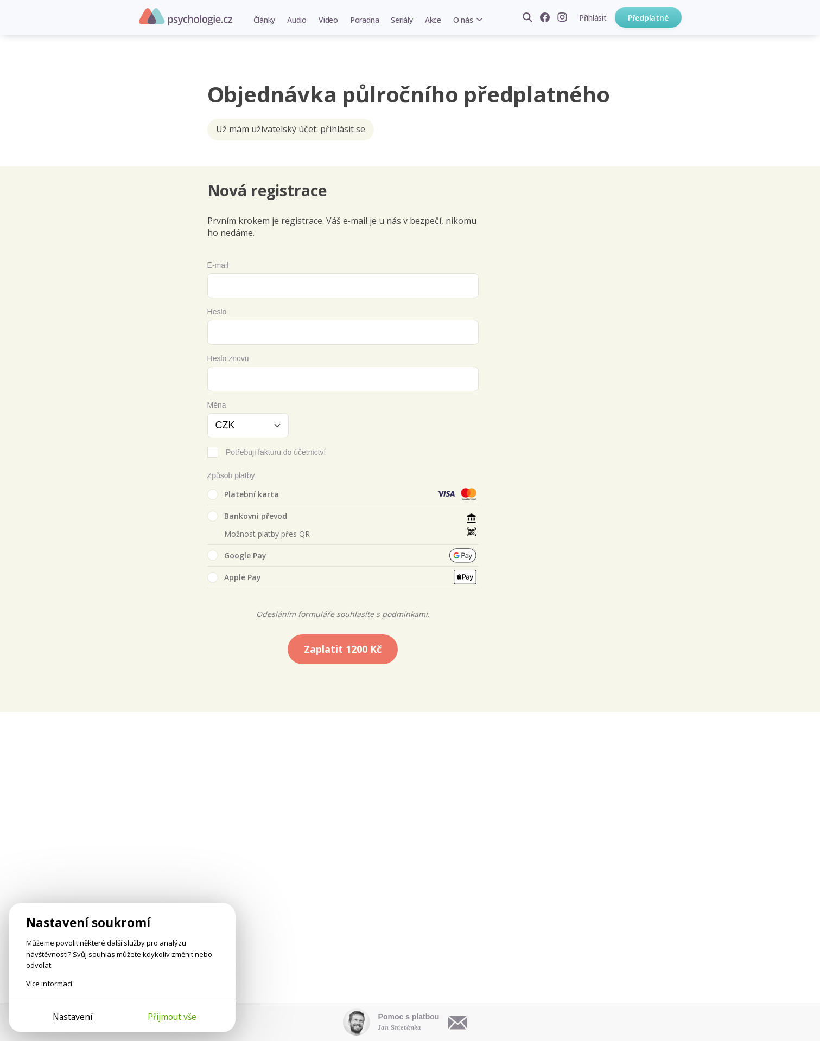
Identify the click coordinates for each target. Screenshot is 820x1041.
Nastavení (72, 1017)
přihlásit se (342, 129)
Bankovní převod (247, 516)
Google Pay (236, 555)
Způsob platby (231, 475)
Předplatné (648, 17)
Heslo (217, 311)
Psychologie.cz (185, 17)
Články (264, 20)
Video (328, 20)
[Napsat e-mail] (458, 1022)
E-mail (218, 265)
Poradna (364, 20)
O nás (463, 20)
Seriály (401, 20)
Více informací (49, 983)
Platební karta (243, 494)
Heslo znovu (228, 358)
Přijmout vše (172, 1017)
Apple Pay (234, 577)
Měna (216, 405)
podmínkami (405, 614)
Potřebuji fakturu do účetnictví (276, 452)
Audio (297, 20)
